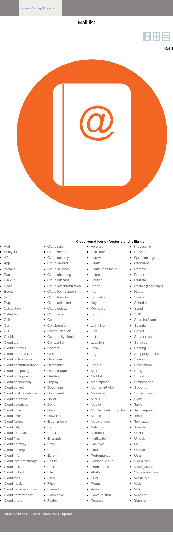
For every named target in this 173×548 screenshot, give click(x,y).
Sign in (139, 359)
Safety (139, 297)
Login (95, 359)
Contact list (55, 342)
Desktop (53, 376)
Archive (9, 269)
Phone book (100, 467)
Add (7, 246)
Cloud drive (12, 410)
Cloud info (11, 455)
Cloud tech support (61, 291)
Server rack (143, 337)
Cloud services (58, 269)
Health (96, 263)
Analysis (10, 252)
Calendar (11, 314)
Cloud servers (57, 263)
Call (7, 320)
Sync (138, 399)
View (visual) (143, 467)
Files (51, 478)
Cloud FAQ (12, 427)
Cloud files (12, 438)
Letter (95, 320)
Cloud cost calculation (20, 393)
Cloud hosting (14, 450)
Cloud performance (18, 495)
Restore (140, 280)
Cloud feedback (16, 433)
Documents (56, 393)
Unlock (139, 438)
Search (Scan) (145, 320)
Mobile (96, 404)
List (93, 337)
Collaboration (57, 325)
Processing (142, 246)
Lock (94, 348)
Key (94, 303)
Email (51, 433)
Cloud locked (14, 472)
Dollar (51, 399)
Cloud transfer (58, 297)
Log (94, 354)
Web (137, 483)
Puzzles (140, 252)
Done (51, 404)
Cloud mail (12, 478)
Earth (51, 427)
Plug (94, 478)
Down (51, 410)
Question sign (144, 258)
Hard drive (99, 252)
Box (7, 297)
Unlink (139, 433)
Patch (95, 450)
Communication (59, 331)
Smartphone (143, 365)
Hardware (98, 258)
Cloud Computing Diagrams (52, 514)
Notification (99, 438)
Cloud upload (57, 308)
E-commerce (57, 421)
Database (54, 359)
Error (51, 444)
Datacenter (55, 365)
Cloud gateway (15, 444)
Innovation (99, 297)
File (50, 472)
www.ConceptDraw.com (40, 8)
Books (8, 291)
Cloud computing (17, 371)
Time (138, 416)
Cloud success (58, 280)
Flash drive (55, 495)
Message (98, 393)
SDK (137, 314)
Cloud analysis (15, 348)
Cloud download (16, 404)
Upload (139, 450)
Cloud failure (13, 421)
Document (55, 387)
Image (95, 286)
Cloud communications (21, 365)
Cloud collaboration (18, 359)
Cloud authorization (18, 354)
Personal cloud (102, 461)
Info (94, 291)
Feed (51, 467)
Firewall (53, 489)
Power (96, 489)
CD (6, 331)
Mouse (96, 416)
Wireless (140, 495)
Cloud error (12, 416)
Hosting (96, 280)
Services (140, 342)
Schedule (141, 303)
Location (97, 342)
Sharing (140, 348)
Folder (52, 500)
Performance (100, 455)
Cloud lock (12, 467)
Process (97, 500)
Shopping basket (147, 354)
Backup (9, 280)
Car (6, 325)
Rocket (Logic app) (148, 286)
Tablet (138, 404)
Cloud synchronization (64, 286)
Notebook (98, 433)
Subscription (143, 393)
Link (94, 331)
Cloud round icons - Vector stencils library (110, 241)
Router (139, 291)
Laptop (96, 314)
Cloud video (56, 314)
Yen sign (140, 500)
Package (97, 444)
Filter (51, 483)
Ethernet (53, 450)
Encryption (55, 438)
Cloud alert (12, 342)
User (137, 455)
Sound (139, 376)
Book (8, 286)
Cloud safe (55, 246)
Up (136, 444)
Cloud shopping (59, 275)
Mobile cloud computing (109, 410)
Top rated (141, 421)
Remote (140, 269)
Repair (139, 275)
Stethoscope (143, 382)
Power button (101, 495)
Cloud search (57, 252)
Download (55, 416)
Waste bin (141, 478)
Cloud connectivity (18, 382)
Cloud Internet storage (21, 461)
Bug (7, 303)
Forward (97, 246)
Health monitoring (104, 269)
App (7, 263)
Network (97, 427)
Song (138, 371)
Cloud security (58, 258)
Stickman (141, 387)
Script (138, 308)
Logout (96, 365)
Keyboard (98, 308)
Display (53, 382)
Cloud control (14, 387)
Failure (52, 461)
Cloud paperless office (20, 489)
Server (139, 331)
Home (95, 275)
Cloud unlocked (59, 303)
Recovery (141, 263)
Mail (94, 371)
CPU (51, 354)
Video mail (142, 461)
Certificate (11, 337)
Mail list (96, 376)
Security (140, 325)
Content (53, 348)
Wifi (137, 489)
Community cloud (60, 337)
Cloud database (16, 399)
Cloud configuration (18, 376)
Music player (100, 421)
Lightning (98, 325)
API (6, 258)
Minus (95, 399)
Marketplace (100, 382)
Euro (51, 455)
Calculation (12, 308)
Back (8, 275)
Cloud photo (13, 500)
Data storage (57, 371)
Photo (95, 472)
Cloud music (13, 483)
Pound (96, 483)
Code (51, 320)
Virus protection (146, 472)
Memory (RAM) (102, 387)
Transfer (140, 427)
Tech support (144, 410)
